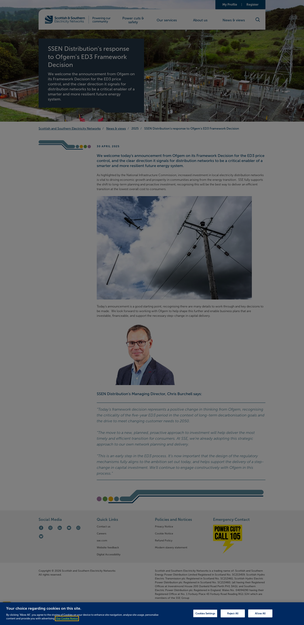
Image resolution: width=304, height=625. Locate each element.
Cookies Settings (205, 616)
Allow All (260, 616)
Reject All (232, 616)
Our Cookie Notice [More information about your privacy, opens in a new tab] (67, 621)
